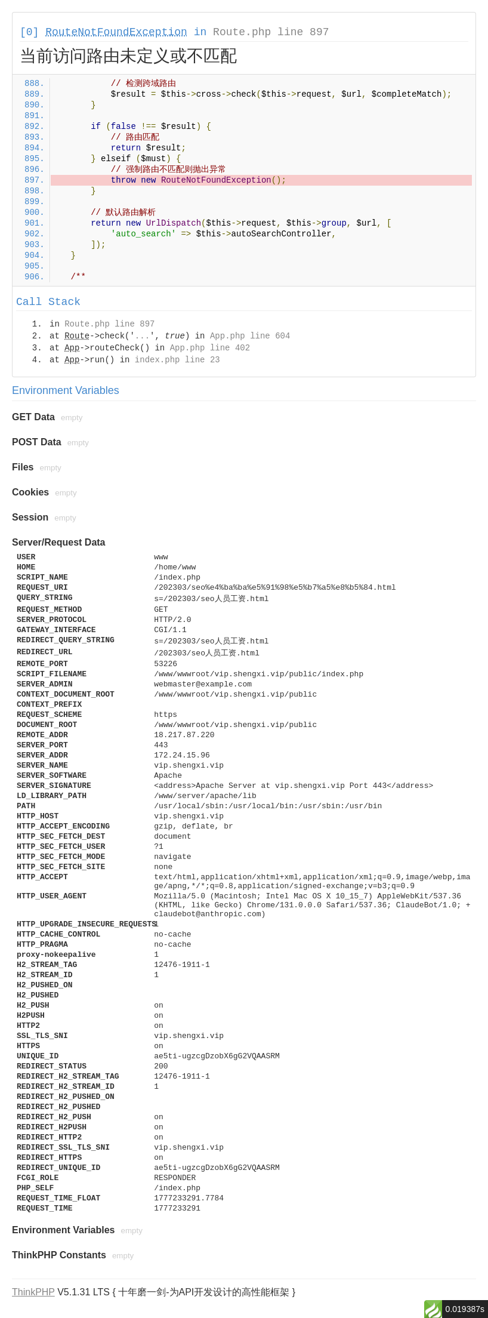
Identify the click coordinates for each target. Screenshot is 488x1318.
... (142, 336)
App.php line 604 (250, 336)
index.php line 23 (177, 360)
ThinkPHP (33, 1292)
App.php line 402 (210, 348)
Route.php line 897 (271, 32)
